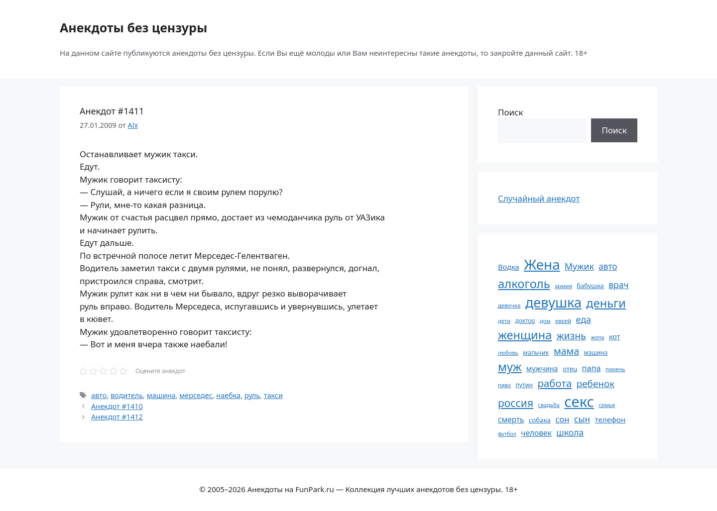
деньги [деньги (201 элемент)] (606, 303)
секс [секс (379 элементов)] (579, 401)
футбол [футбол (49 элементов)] (507, 433)
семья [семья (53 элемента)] (607, 405)
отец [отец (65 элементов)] (570, 368)
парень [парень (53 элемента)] (615, 369)
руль (252, 395)
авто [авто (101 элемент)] (607, 266)
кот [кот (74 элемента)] (614, 336)
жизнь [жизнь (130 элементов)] (571, 335)
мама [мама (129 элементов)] (566, 351)
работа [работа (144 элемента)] (555, 383)
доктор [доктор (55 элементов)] (525, 320)
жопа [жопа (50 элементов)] (597, 337)
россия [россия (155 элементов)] (515, 403)
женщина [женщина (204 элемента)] (525, 335)
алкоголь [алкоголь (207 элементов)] (524, 284)
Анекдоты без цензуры (133, 27)
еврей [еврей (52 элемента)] (563, 320)
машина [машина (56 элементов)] (596, 352)
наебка (228, 395)
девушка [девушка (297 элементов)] (553, 302)
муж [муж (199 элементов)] (510, 367)
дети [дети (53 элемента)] (504, 320)
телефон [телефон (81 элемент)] (610, 419)
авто (99, 395)
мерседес (195, 395)
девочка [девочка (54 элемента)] (509, 305)
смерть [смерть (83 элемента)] (511, 419)
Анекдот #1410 (117, 406)
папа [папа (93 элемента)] (591, 368)
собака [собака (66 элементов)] (540, 419)
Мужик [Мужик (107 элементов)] (579, 266)
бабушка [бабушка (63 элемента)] (590, 285)
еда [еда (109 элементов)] (583, 319)
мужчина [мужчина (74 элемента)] (542, 368)
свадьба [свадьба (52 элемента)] (548, 405)
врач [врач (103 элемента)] (618, 285)
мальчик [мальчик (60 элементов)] (536, 352)
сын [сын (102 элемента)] (582, 419)
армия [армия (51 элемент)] (563, 286)
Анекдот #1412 (117, 416)
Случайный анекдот (539, 198)
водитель (127, 395)
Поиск (510, 112)
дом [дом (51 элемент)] (545, 320)
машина (161, 395)
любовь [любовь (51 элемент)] (508, 352)
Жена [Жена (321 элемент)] (542, 264)
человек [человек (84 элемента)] (536, 432)
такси (273, 395)
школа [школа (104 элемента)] (570, 432)
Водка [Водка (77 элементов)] (508, 267)
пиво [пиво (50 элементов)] (504, 385)
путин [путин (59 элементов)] (524, 385)
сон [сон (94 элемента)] (562, 419)
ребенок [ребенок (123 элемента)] (596, 383)
